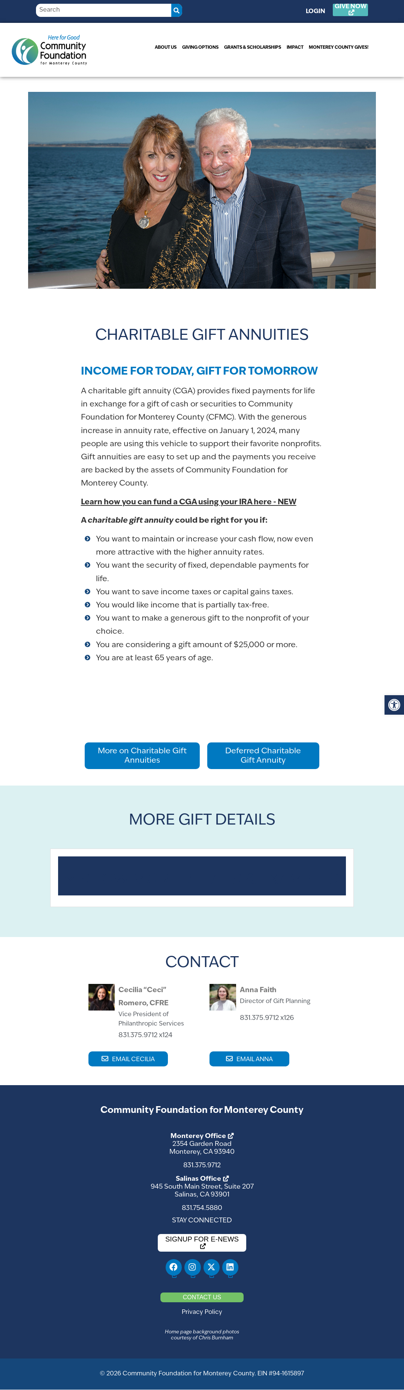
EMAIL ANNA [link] (254, 1060)
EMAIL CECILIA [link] (133, 1060)
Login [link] (319, 12)
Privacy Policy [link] (202, 1312)
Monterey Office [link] (198, 1136)
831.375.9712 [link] (202, 1165)
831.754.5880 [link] (202, 1208)
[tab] (202, 875)
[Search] (176, 10)
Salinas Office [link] (198, 1179)
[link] (394, 705)
